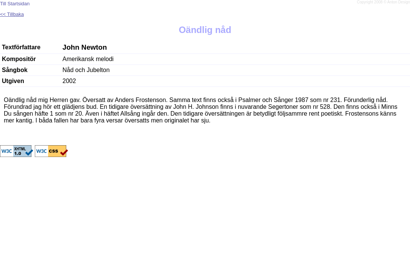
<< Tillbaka (12, 14)
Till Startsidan (15, 3)
